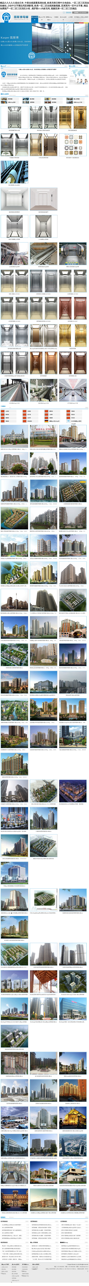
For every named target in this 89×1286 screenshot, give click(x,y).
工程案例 (56, 17)
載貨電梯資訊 (4, 1242)
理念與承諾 (25, 1267)
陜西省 (7, 414)
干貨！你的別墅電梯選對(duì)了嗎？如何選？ (12, 1251)
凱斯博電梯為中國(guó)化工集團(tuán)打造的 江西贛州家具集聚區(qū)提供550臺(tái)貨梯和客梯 (71, 1251)
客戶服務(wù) (77, 17)
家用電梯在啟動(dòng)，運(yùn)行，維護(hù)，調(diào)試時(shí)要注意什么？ (12, 1235)
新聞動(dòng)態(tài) (49, 18)
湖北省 (73, 414)
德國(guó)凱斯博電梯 (50, 1269)
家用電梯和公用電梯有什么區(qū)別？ (70, 1254)
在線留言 (34, 1269)
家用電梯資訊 (4, 1221)
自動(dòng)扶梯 (11, 102)
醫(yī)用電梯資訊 (34, 1242)
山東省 (7, 411)
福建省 (7, 417)
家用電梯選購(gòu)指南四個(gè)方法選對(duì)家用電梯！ (12, 1238)
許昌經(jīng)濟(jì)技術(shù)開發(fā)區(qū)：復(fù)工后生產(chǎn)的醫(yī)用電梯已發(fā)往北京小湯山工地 (42, 1251)
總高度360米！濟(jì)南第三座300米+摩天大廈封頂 (12, 1256)
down (87, 55)
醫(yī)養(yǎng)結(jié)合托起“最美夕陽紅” (41, 1248)
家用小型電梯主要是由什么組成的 (69, 1230)
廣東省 (51, 411)
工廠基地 (4, 1273)
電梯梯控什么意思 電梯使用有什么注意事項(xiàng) (71, 1256)
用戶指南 (24, 1271)
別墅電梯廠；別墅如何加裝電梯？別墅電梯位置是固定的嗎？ (42, 1238)
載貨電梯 (54, 99)
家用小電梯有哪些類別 (66, 1233)
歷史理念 (4, 1269)
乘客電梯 (10, 99)
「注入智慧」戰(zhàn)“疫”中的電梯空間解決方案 (42, 1259)
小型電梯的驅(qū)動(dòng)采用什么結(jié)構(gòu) (71, 1227)
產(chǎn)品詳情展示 (5, 94)
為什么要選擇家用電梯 (7, 1227)
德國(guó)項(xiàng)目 (54, 421)
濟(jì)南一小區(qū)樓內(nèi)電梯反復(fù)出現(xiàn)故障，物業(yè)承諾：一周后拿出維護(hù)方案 (12, 1246)
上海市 (51, 414)
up (87, 34)
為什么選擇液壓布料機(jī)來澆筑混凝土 (11, 1248)
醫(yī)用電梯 (77, 99)
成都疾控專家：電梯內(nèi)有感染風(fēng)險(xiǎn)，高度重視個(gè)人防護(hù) (42, 1256)
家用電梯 (54, 102)
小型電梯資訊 (63, 1221)
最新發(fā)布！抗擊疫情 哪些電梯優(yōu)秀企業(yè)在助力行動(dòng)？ (42, 1246)
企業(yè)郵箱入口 (60, 1269)
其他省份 (30, 421)
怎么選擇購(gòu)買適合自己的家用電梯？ (12, 1224)
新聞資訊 (3, 1217)
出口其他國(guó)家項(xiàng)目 (76, 422)
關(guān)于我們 (42, 18)
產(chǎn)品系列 (63, 18)
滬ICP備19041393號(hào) (70, 1269)
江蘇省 (29, 411)
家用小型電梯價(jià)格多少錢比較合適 (70, 1238)
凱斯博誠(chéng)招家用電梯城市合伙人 (70, 1246)
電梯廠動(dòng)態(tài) (64, 1242)
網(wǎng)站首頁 (34, 18)
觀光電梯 (32, 99)
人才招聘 (70, 17)
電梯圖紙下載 (25, 1276)
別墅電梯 (32, 102)
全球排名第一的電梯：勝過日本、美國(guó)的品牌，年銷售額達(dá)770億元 (12, 1259)
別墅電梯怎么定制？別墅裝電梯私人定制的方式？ (42, 1233)
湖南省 (7, 421)
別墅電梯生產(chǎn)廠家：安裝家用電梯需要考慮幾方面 (42, 1230)
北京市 (29, 417)
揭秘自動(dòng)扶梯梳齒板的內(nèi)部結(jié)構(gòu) (71, 1259)
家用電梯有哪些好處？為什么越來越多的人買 (12, 1230)
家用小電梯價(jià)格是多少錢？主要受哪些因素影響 (71, 1235)
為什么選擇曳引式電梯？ (8, 1233)
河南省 (73, 411)
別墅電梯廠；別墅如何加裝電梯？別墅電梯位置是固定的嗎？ (42, 1227)
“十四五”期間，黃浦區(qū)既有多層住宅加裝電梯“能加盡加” (12, 1254)
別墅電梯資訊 (33, 1221)
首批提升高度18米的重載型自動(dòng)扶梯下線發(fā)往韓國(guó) (71, 1248)
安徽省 (51, 417)
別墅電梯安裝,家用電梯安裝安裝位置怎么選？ (42, 1224)
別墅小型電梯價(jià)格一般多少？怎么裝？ (71, 1224)
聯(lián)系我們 (84, 17)
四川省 (29, 414)
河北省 (73, 417)
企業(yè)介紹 (5, 1267)
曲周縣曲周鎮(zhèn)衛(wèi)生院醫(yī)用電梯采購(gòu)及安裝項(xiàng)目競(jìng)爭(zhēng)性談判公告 (42, 1254)
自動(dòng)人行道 (78, 102)
